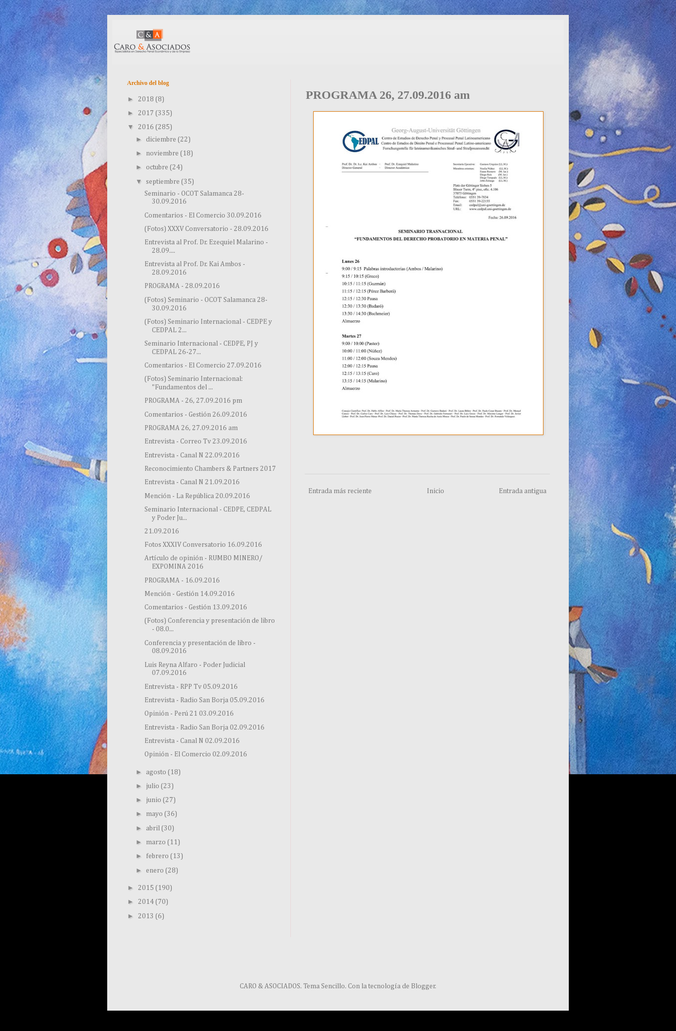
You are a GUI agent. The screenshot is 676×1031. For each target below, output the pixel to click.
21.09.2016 (161, 531)
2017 (146, 113)
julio (153, 786)
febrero (158, 856)
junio (154, 800)
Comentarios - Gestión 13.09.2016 (195, 607)
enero (155, 870)
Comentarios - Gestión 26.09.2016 (195, 414)
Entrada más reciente (340, 491)
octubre (158, 167)
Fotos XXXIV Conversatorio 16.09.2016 (203, 544)
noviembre (163, 153)
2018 (146, 99)
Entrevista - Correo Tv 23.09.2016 (195, 441)
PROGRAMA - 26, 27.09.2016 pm (193, 400)
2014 (146, 901)
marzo (156, 842)
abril (153, 828)
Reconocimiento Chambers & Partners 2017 (210, 468)
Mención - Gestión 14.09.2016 (189, 593)
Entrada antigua (522, 491)
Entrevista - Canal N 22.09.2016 (192, 455)
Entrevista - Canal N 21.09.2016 (192, 482)
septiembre (163, 181)
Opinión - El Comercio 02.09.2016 (195, 754)
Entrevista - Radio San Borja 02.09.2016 (204, 727)
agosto (157, 772)
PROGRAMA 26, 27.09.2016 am (191, 428)
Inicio (435, 491)
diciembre (162, 139)
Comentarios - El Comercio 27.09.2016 (203, 365)
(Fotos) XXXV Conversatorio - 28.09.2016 (206, 228)
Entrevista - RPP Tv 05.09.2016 (191, 686)
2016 (146, 127)
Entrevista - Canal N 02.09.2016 (192, 740)
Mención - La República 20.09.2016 (197, 496)
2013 (146, 916)
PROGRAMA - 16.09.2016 (182, 580)
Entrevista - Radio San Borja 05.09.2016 (204, 700)
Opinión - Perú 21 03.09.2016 (189, 713)
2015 (146, 887)
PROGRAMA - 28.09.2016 (182, 286)
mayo (155, 813)
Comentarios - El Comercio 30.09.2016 (203, 215)
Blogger (423, 986)
